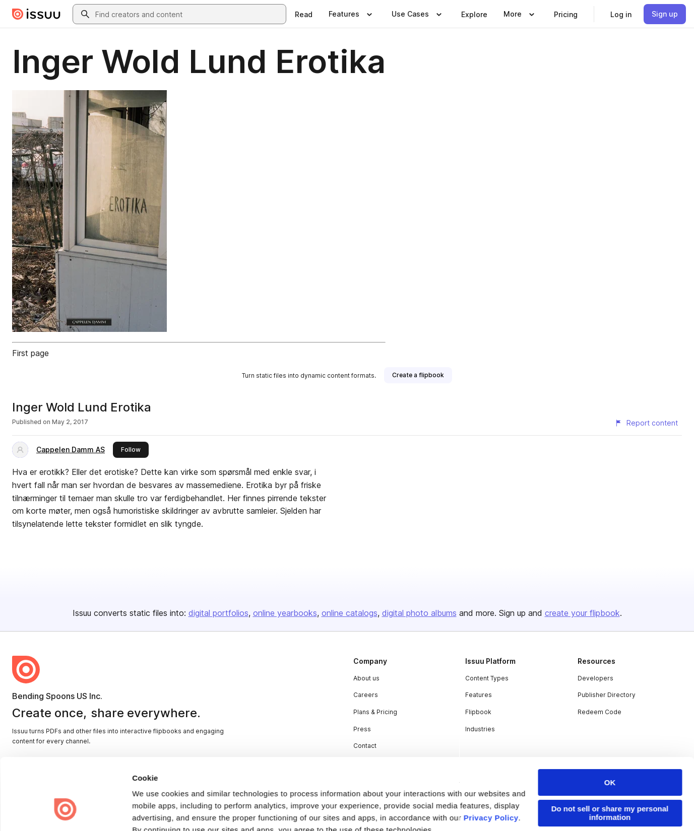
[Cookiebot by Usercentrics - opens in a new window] (65, 811)
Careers (365, 695)
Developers (595, 678)
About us (366, 678)
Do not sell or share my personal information (610, 751)
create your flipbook (582, 613)
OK (610, 721)
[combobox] (188, 14)
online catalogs (349, 613)
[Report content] (646, 423)
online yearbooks (285, 613)
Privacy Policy (491, 756)
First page (30, 353)
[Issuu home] (36, 14)
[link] (304, 14)
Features (478, 695)
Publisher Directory (607, 695)
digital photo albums (419, 613)
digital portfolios (218, 613)
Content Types (487, 678)
